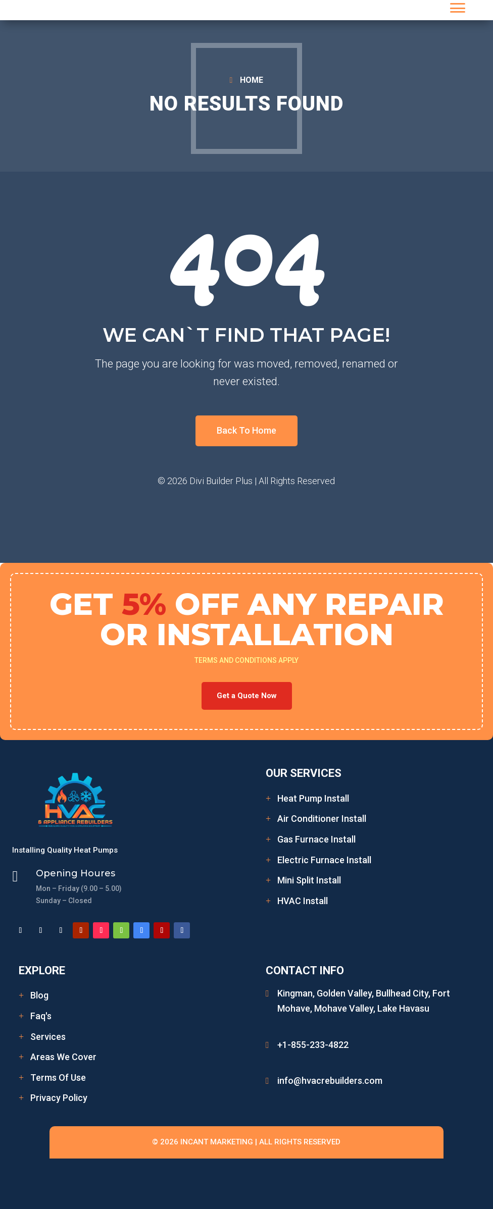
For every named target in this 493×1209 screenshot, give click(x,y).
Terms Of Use (58, 1077)
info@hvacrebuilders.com (329, 1080)
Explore (42, 970)
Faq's (41, 1016)
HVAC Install (302, 901)
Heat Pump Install (313, 798)
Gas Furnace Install (316, 839)
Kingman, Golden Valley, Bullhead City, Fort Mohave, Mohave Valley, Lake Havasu (363, 1001)
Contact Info (305, 970)
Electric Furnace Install (324, 860)
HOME (251, 80)
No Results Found (246, 104)
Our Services (303, 773)
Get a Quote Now (247, 695)
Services (48, 1036)
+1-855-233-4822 (313, 1044)
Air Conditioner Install (321, 818)
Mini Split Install (309, 880)
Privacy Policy (58, 1097)
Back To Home (246, 430)
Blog (39, 995)
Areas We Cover (63, 1057)
